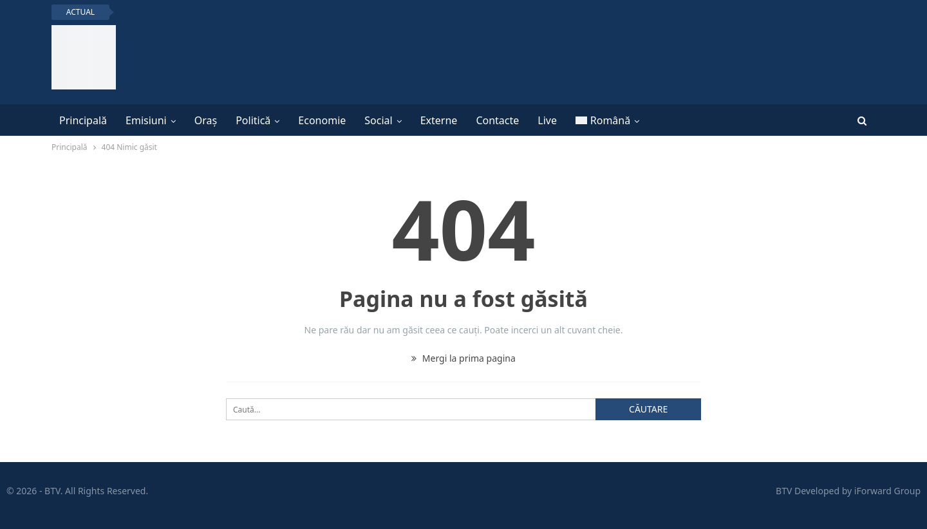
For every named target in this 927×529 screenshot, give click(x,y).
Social (378, 120)
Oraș (205, 120)
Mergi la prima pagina (463, 358)
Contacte (497, 120)
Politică (253, 120)
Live (547, 120)
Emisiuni (146, 120)
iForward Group (887, 491)
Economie (322, 120)
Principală (83, 120)
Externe (439, 120)
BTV (784, 491)
